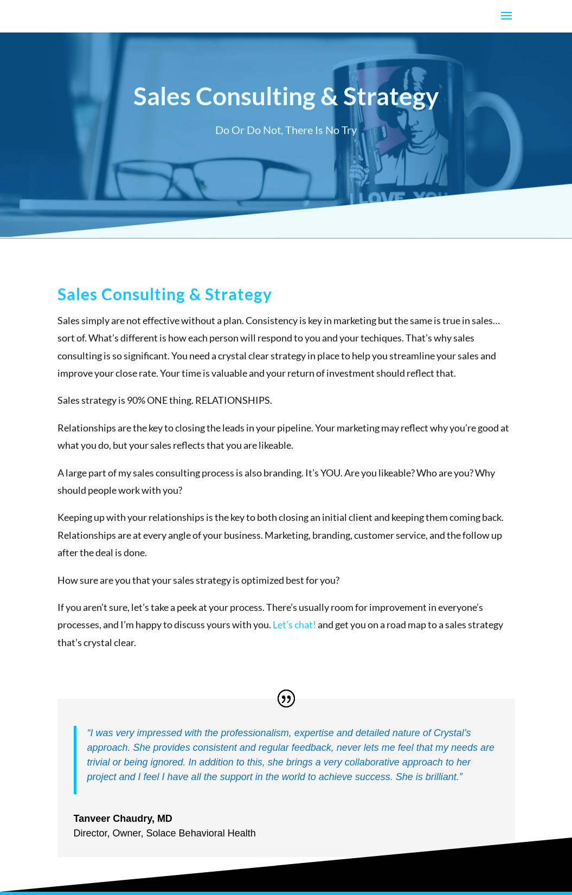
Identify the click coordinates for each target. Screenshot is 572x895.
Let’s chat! (294, 633)
